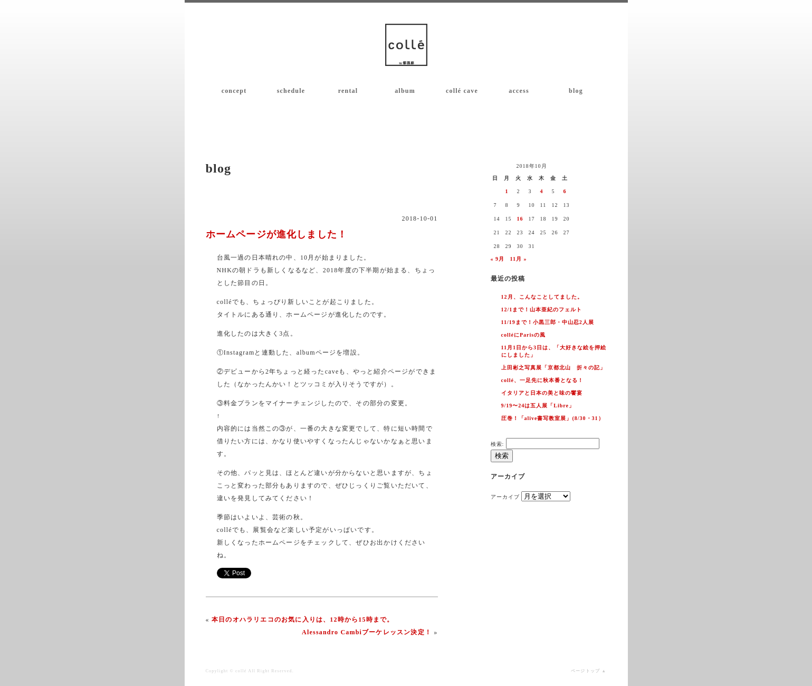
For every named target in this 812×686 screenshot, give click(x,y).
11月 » (518, 259)
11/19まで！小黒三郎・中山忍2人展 (547, 322)
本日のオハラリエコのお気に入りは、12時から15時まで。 (303, 619)
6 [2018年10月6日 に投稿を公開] (565, 191)
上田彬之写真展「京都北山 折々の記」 (553, 367)
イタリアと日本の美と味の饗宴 (541, 393)
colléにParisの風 (523, 335)
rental (348, 90)
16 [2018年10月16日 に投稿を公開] (520, 219)
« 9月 (498, 259)
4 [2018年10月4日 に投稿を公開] (541, 191)
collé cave (462, 90)
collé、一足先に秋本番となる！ (542, 380)
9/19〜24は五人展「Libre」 (538, 405)
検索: (497, 444)
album (405, 90)
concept (234, 90)
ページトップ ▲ (589, 671)
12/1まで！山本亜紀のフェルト (541, 309)
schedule (291, 90)
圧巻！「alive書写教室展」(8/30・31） (552, 418)
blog (576, 90)
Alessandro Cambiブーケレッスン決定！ (367, 632)
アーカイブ (505, 497)
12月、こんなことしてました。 (542, 297)
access (519, 90)
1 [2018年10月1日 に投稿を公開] (507, 191)
